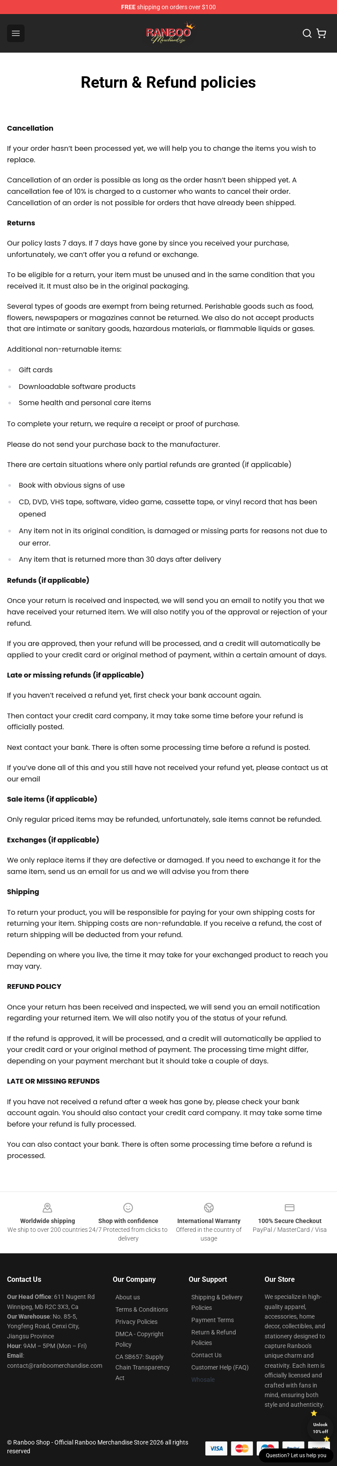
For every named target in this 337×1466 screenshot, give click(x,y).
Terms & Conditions (141, 1309)
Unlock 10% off (320, 1428)
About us (127, 1297)
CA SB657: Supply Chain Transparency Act (142, 1367)
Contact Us (206, 1355)
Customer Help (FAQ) (220, 1367)
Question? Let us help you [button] (296, 1455)
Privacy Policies (136, 1321)
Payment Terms (212, 1319)
